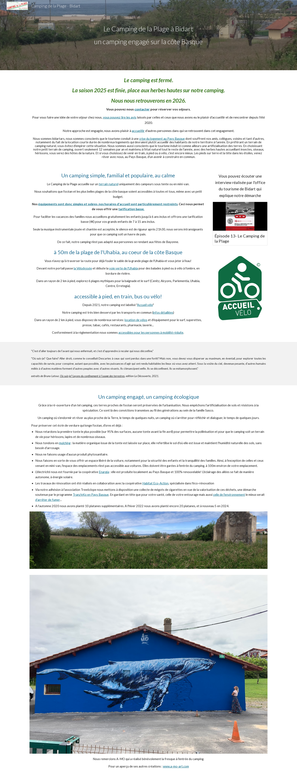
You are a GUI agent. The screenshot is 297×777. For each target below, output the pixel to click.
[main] (148, 35)
